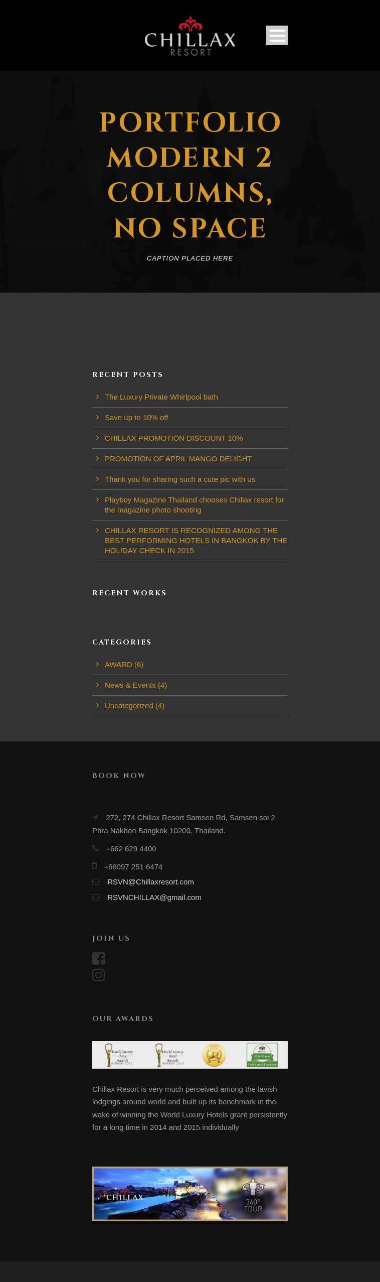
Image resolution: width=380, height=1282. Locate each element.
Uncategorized (129, 705)
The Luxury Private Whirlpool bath (161, 397)
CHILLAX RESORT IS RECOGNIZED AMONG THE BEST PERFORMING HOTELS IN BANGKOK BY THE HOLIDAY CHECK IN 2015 (196, 540)
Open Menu (277, 35)
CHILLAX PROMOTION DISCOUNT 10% (174, 438)
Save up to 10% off (136, 417)
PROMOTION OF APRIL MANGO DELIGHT (178, 458)
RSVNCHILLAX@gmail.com (154, 897)
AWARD (118, 664)
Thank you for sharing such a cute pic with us (180, 479)
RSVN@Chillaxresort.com (150, 881)
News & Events (130, 685)
